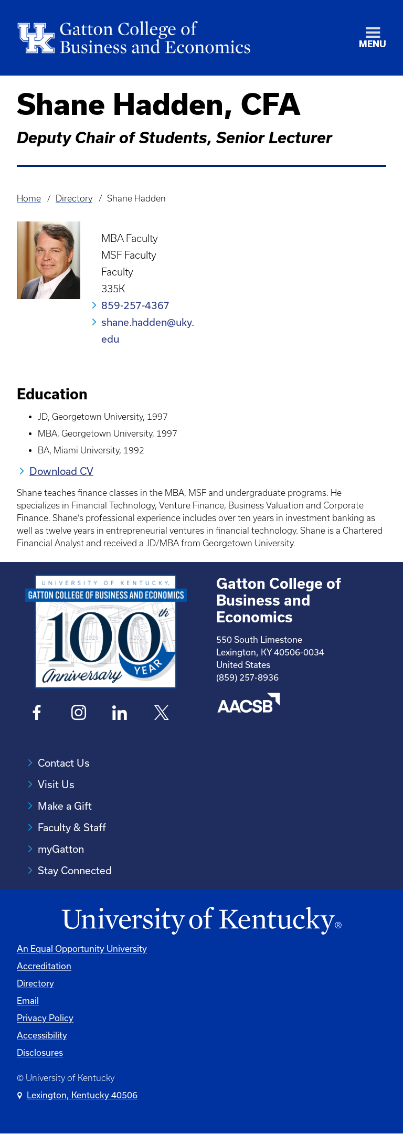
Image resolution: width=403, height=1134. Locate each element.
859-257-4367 (135, 305)
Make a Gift (65, 806)
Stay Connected (75, 870)
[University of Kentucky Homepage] (201, 921)
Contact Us (64, 763)
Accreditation (44, 966)
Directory (74, 198)
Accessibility (42, 1035)
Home (29, 198)
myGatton (61, 849)
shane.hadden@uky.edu (147, 330)
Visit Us (56, 784)
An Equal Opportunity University (82, 948)
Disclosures (40, 1052)
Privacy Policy (45, 1018)
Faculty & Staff (72, 827)
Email (28, 1000)
